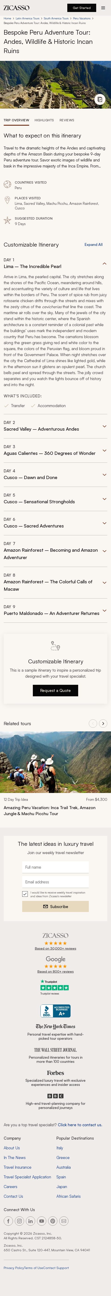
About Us (12, 1147)
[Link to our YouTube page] (41, 1221)
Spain (61, 1176)
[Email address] (55, 882)
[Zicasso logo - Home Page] (17, 8)
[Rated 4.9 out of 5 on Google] (55, 965)
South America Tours (56, 18)
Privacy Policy (14, 1268)
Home (7, 18)
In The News (15, 1157)
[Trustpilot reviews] (55, 987)
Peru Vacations (81, 18)
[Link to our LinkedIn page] (30, 1221)
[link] (55, 776)
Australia (63, 1167)
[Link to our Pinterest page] (52, 1221)
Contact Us (13, 1196)
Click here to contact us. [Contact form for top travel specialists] (80, 1124)
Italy (59, 1147)
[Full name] (55, 867)
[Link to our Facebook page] (8, 1221)
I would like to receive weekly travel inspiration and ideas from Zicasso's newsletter (58, 894)
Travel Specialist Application (27, 1176)
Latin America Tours (27, 18)
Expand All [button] (94, 244)
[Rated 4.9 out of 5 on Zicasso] (55, 942)
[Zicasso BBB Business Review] (55, 1011)
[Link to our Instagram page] (19, 1221)
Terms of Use (33, 1268)
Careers (10, 1186)
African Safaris (68, 1196)
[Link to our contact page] (63, 1221)
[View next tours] (103, 723)
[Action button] (103, 8)
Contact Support (56, 1268)
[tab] (16, 120)
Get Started (82, 8)
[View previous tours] (93, 723)
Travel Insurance (17, 1167)
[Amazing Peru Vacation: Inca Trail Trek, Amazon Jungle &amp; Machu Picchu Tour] (55, 810)
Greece (63, 1157)
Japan (61, 1186)
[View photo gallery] (99, 99)
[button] (55, 335)
